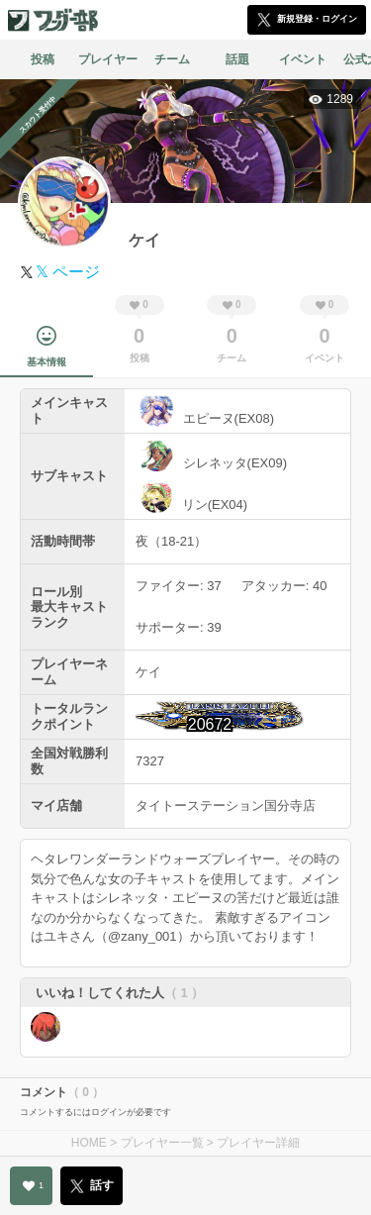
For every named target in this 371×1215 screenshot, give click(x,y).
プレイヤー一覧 (162, 1143)
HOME (89, 1143)
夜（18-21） (171, 541)
